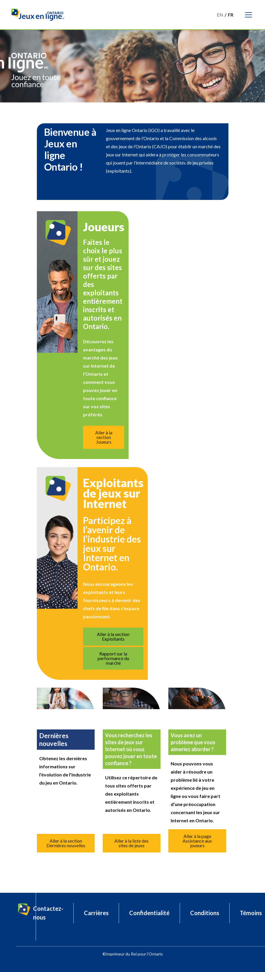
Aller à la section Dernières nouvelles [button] (65, 843)
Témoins (251, 912)
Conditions (204, 912)
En (220, 14)
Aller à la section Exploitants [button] (113, 636)
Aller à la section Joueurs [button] (103, 437)
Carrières (96, 912)
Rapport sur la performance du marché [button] (113, 658)
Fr (230, 14)
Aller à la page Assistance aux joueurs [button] (197, 840)
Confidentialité (149, 912)
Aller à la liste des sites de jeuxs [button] (131, 843)
